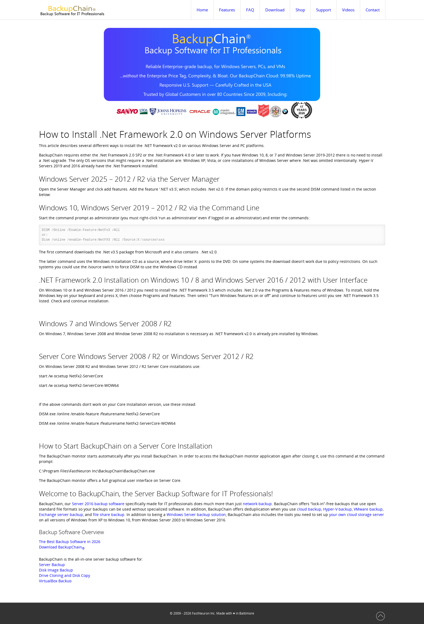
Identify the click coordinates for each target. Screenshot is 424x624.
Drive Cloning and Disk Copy (64, 575)
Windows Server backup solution (196, 514)
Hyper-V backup (337, 509)
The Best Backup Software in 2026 (69, 541)
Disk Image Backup (56, 570)
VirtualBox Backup (55, 580)
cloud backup (309, 509)
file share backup (108, 514)
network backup (257, 503)
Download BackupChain (62, 547)
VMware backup (368, 509)
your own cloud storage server (356, 514)
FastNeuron (201, 613)
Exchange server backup (61, 514)
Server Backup (52, 564)
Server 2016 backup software (98, 503)
